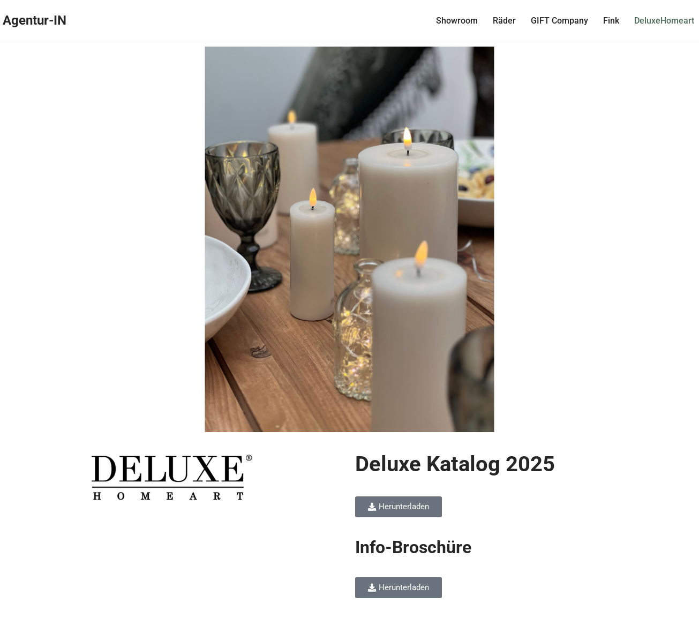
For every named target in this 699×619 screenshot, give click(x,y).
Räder (501, 21)
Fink (608, 21)
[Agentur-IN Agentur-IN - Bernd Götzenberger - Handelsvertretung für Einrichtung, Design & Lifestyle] (38, 21)
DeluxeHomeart (661, 21)
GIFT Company (556, 21)
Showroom (454, 21)
